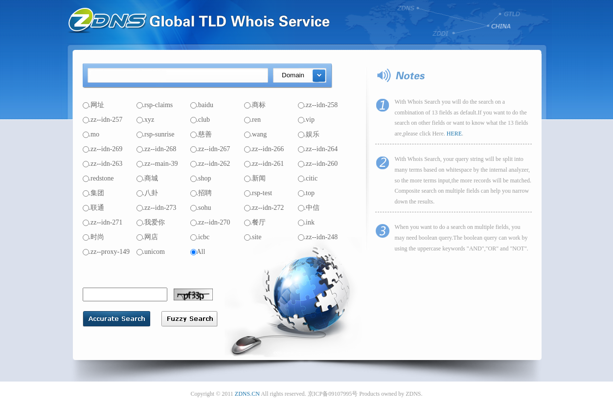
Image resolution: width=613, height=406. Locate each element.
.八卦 (147, 193)
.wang (255, 134)
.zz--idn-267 (210, 149)
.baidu (202, 105)
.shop (200, 178)
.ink (306, 222)
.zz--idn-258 (318, 105)
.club (200, 119)
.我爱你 (150, 222)
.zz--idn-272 (264, 207)
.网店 (147, 237)
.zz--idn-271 (103, 222)
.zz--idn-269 (103, 149)
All (197, 251)
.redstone (98, 178)
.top (306, 193)
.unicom (150, 251)
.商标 (255, 105)
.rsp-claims (154, 105)
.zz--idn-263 (103, 163)
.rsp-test (258, 193)
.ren (252, 119)
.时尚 (94, 237)
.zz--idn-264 (318, 149)
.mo (91, 134)
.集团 (94, 193)
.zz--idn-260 (318, 163)
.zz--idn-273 (156, 207)
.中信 (309, 207)
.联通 (94, 207)
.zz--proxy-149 (106, 251)
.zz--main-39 (157, 163)
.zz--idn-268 (156, 149)
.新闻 (255, 178)
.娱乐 (309, 134)
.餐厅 (255, 222)
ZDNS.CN (247, 393)
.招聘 (201, 193)
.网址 (94, 105)
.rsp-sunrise (155, 134)
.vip (306, 119)
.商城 (147, 178)
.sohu (200, 207)
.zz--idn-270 (210, 222)
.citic (308, 178)
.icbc (200, 237)
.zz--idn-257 (103, 119)
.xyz (145, 119)
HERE (454, 133)
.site (253, 237)
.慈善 (201, 134)
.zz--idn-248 (318, 237)
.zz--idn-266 (264, 149)
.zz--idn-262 (210, 163)
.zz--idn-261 (264, 163)
